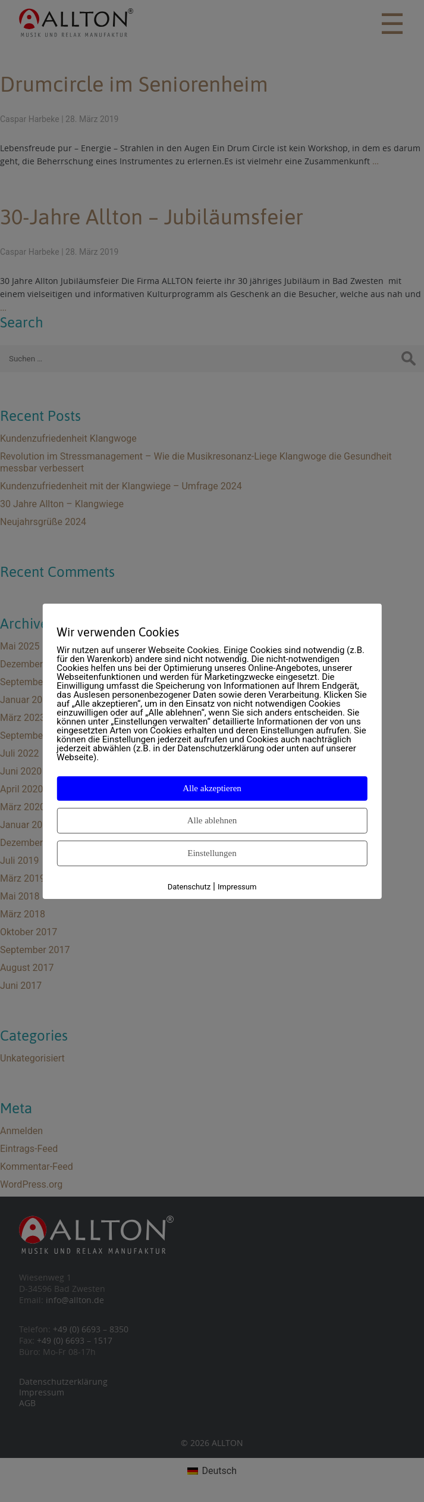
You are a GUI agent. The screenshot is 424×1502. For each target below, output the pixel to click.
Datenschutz (189, 886)
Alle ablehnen (212, 820)
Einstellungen (212, 853)
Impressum (237, 886)
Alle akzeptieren (212, 788)
